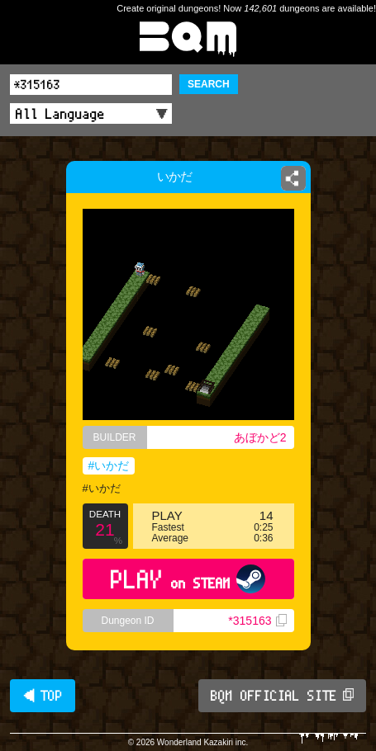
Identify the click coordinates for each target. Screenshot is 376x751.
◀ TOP (42, 695)
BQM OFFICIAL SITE (282, 695)
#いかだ (109, 465)
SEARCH (209, 84)
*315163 (257, 620)
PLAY (188, 578)
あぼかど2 (260, 437)
